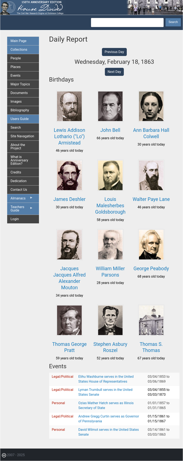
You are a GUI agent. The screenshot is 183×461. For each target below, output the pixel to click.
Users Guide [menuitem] (20, 119)
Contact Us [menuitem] (19, 190)
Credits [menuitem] (16, 172)
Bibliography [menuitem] (20, 110)
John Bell (110, 130)
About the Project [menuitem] (18, 146)
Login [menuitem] (15, 219)
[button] (69, 120)
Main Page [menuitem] (19, 41)
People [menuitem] (16, 58)
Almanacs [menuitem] (21, 199)
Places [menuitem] (16, 67)
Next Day (114, 72)
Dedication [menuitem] (19, 181)
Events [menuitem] (15, 76)
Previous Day (114, 52)
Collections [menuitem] (19, 50)
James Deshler (69, 199)
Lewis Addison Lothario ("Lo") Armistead (69, 136)
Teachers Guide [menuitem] (21, 210)
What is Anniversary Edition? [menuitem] (19, 160)
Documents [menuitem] (19, 93)
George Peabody (151, 268)
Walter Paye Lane (151, 199)
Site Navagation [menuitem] (22, 136)
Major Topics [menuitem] (20, 84)
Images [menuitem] (16, 102)
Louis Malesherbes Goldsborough (110, 205)
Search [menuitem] (16, 127)
